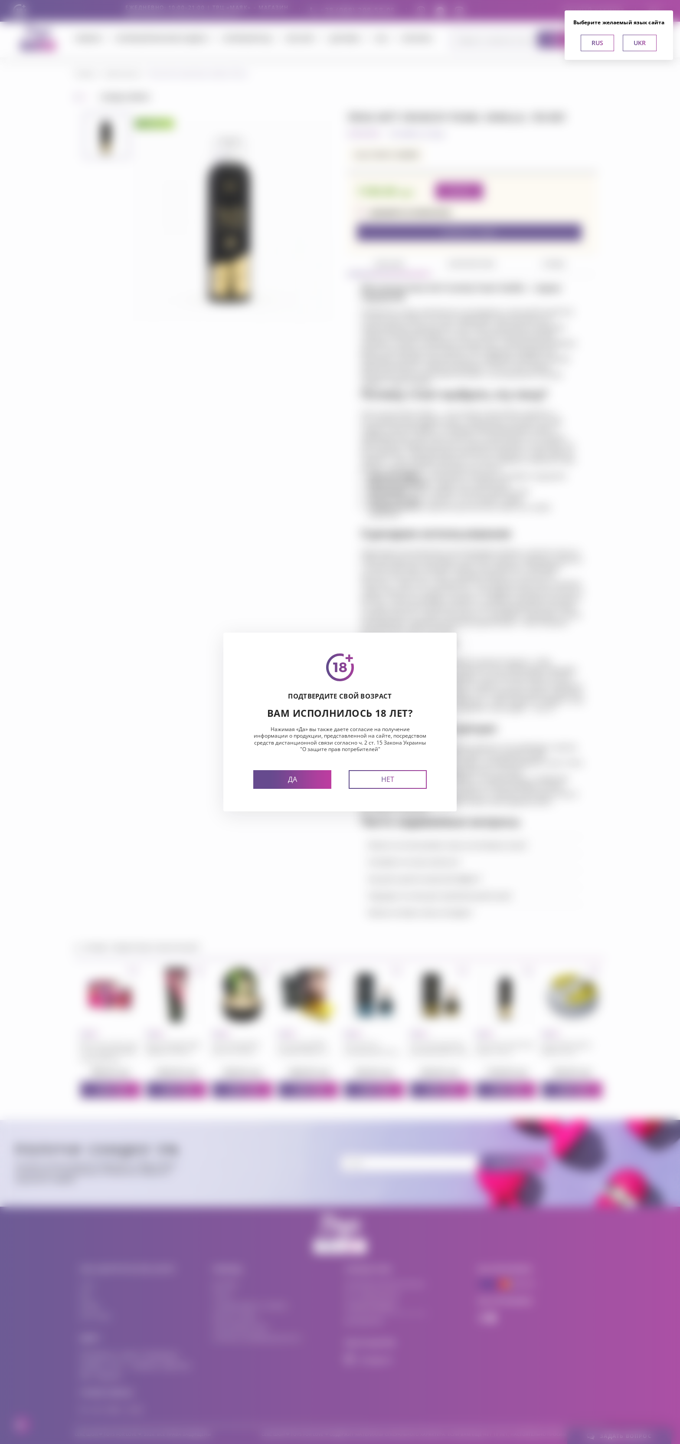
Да (292, 779)
